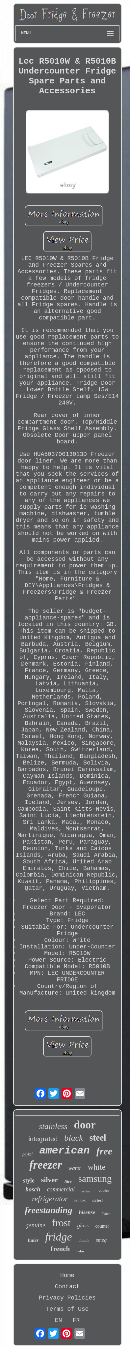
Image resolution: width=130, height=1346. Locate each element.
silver (49, 1180)
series (80, 1200)
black (73, 1138)
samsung (95, 1178)
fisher (106, 1213)
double (84, 1240)
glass (83, 1225)
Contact (67, 1286)
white (96, 1167)
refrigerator (50, 1199)
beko (80, 1251)
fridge (58, 1237)
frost (61, 1223)
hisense (87, 1212)
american (64, 1151)
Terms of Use (67, 1309)
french (60, 1249)
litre (68, 1181)
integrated (43, 1139)
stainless (53, 1126)
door (85, 1125)
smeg (101, 1240)
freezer (45, 1164)
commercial (61, 1189)
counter (102, 1226)
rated (97, 1200)
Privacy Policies (67, 1298)
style (29, 1180)
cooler (103, 1190)
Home (67, 1275)
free (104, 1151)
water (74, 1168)
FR (76, 1320)
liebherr (86, 1191)
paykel (27, 1154)
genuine (35, 1225)
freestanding (48, 1210)
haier (33, 1240)
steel (98, 1138)
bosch (32, 1189)
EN (58, 1320)
